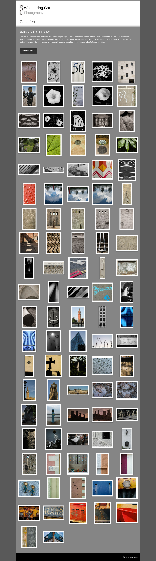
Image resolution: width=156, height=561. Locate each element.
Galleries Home (28, 50)
